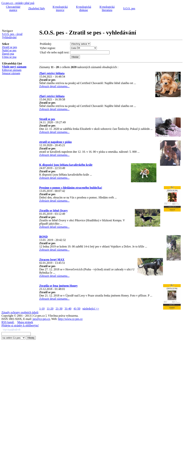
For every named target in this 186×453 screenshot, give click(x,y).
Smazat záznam (11, 73)
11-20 (50, 308)
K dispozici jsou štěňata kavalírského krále (65, 164)
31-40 (67, 308)
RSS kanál (7, 322)
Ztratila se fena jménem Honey (58, 285)
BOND (43, 236)
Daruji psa (8, 53)
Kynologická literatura (107, 8)
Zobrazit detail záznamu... (54, 86)
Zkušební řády (36, 8)
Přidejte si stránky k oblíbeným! (20, 325)
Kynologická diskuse (83, 8)
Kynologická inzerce (60, 8)
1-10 (42, 308)
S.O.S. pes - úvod (12, 34)
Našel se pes (9, 50)
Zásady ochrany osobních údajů (19, 312)
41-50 (77, 308)
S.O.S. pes (129, 8)
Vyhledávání (9, 37)
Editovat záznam (11, 70)
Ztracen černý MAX (51, 259)
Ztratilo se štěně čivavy (53, 210)
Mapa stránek (25, 322)
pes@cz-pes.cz (41, 318)
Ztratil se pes (9, 47)
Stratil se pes (47, 119)
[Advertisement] (67, 20)
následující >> (90, 308)
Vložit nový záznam (14, 66)
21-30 (59, 308)
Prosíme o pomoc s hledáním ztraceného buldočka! (70, 187)
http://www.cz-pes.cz (70, 318)
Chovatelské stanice (13, 8)
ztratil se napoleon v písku (55, 141)
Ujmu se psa (9, 56)
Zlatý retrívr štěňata (51, 73)
